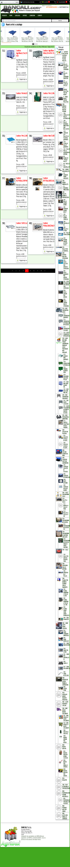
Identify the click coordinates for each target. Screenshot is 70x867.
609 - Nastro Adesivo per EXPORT (65, 772)
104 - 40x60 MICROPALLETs (65, 170)
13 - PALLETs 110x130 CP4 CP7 (65, 83)
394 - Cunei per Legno (65, 650)
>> (44, 271)
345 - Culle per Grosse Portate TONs (65, 558)
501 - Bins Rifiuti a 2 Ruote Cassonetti (66, 718)
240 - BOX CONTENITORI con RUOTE (65, 396)
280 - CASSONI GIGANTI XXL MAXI (65, 452)
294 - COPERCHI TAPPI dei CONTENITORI (65, 460)
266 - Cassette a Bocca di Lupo (65, 445)
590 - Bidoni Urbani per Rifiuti (65, 739)
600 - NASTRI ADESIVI (64, 746)
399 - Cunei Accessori (66, 673)
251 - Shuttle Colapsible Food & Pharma (66, 424)
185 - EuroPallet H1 (66, 223)
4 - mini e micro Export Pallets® (65, 99)
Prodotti (4, 15)
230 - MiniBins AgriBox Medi (65, 369)
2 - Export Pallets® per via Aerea (65, 91)
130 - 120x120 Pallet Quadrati (65, 144)
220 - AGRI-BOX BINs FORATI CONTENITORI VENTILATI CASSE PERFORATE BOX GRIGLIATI (65, 345)
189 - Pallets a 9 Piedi (65, 228)
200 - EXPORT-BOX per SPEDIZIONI (65, 255)
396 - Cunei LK (65, 662)
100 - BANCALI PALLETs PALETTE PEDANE (64, 107)
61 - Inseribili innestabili (66, 187)
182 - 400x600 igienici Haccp (65, 209)
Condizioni (32, 15)
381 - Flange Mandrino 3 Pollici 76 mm (65, 592)
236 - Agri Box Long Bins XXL (66, 390)
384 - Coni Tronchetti (66, 618)
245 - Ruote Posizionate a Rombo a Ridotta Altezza (66, 409)
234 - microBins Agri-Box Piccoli (66, 377)
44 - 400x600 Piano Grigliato (65, 175)
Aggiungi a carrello (24, 79)
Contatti (40, 15)
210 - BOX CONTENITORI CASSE (65, 310)
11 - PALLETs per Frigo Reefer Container (66, 66)
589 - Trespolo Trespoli (65, 731)
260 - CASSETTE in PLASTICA (65, 431)
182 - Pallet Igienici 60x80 (65, 202)
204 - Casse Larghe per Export (65, 294)
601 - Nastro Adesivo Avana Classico (65, 754)
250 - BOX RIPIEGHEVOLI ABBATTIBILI (65, 417)
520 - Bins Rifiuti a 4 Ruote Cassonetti (66, 725)
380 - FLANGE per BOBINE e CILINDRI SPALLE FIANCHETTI (65, 583)
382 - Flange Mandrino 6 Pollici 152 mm (65, 601)
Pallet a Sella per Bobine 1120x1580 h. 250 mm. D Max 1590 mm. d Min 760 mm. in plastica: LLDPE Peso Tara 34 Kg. (55, 38)
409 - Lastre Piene (65, 688)
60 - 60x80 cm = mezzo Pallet (65, 159)
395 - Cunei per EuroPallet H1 (66, 656)
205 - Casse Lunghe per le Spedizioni (66, 303)
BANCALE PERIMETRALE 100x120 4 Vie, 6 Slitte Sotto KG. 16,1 (24, 99)
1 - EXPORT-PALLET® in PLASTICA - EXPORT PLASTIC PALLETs (65, 56)
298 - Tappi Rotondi (65, 481)
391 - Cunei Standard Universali (66, 633)
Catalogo (17, 15)
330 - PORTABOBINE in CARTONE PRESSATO (65, 534)
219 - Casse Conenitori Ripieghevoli (66, 334)
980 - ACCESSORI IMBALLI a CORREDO (65, 816)
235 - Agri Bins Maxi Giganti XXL (66, 384)
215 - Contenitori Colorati (66, 328)
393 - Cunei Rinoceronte (66, 644)
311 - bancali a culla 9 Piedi (65, 506)
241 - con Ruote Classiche (65, 402)
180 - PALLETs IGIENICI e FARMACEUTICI (65, 194)
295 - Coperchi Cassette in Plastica (65, 468)
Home (10, 15)
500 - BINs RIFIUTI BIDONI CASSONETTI (65, 710)
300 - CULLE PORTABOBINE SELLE (65, 494)
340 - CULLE (65, 550)
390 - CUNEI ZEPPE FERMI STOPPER (65, 625)
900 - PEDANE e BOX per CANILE (64, 808)
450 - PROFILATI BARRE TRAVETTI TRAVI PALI (64, 696)
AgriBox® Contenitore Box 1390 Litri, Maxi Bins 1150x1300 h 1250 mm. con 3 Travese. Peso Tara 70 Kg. (24, 64)
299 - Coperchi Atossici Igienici (65, 487)
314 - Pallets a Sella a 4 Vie (65, 513)
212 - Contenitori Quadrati (66, 315)
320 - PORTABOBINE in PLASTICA (65, 520)
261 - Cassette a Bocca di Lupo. (65, 438)
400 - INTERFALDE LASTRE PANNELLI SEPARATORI (65, 681)
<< (12, 271)
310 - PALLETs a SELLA (64, 500)
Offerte (25, 15)
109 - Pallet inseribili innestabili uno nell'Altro (66, 125)
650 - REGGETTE (64, 779)
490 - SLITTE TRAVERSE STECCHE (65, 703)
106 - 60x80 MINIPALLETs (65, 182)
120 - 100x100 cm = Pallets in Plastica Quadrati (66, 135)
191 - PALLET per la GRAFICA (65, 249)
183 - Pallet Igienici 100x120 (65, 216)
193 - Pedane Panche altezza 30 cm (65, 241)
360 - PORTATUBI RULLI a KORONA (65, 566)
